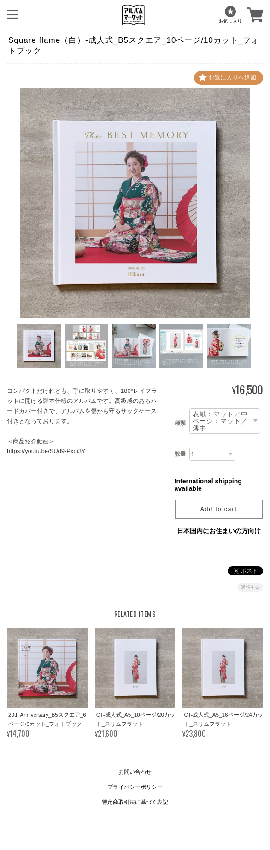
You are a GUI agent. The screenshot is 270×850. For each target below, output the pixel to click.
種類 (180, 423)
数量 (180, 454)
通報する (250, 587)
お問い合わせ (135, 772)
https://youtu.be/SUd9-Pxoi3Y (46, 451)
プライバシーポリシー (135, 787)
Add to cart (218, 509)
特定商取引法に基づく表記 (135, 802)
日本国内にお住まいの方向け (219, 530)
